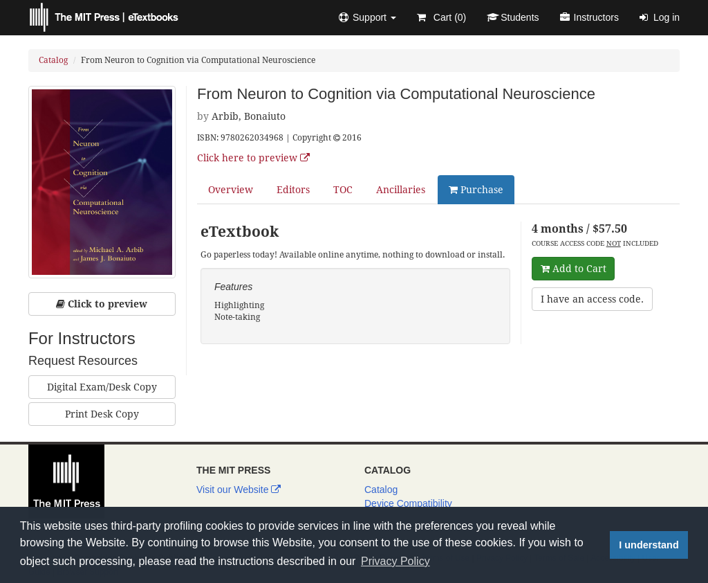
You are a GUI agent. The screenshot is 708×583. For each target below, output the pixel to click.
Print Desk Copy (102, 414)
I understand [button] (648, 544)
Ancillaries (400, 189)
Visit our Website (238, 489)
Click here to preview (253, 157)
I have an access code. (592, 299)
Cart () (441, 17)
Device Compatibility (408, 503)
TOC (343, 189)
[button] (367, 17)
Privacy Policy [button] (395, 561)
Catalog (53, 60)
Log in (660, 17)
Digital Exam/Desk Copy (102, 387)
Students (513, 17)
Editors (293, 189)
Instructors (589, 17)
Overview (230, 189)
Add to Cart (573, 268)
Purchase (476, 189)
